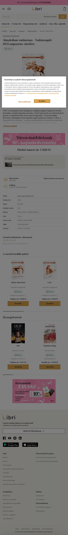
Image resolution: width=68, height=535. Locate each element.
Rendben (42, 101)
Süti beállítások (24, 101)
